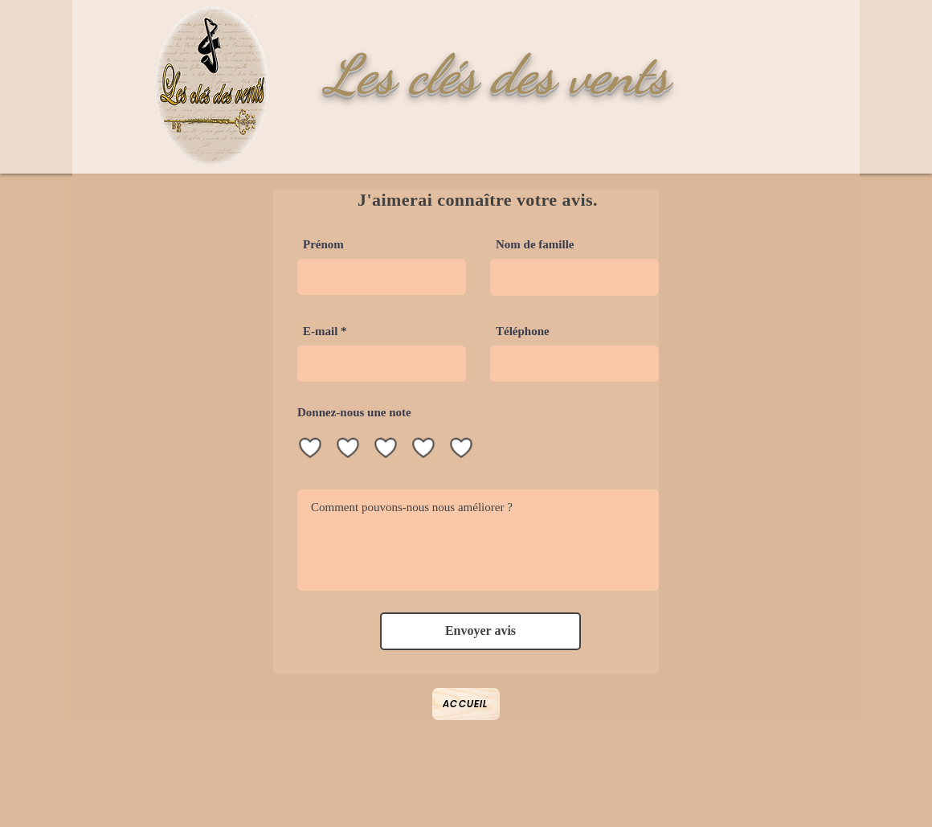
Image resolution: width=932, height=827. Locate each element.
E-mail (320, 331)
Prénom (323, 245)
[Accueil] (466, 704)
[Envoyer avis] (480, 631)
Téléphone (523, 331)
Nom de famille (535, 245)
